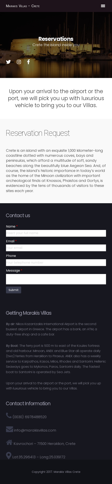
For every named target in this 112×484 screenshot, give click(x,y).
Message (13, 270)
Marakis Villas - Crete (23, 6)
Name (10, 226)
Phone (11, 256)
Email (10, 241)
